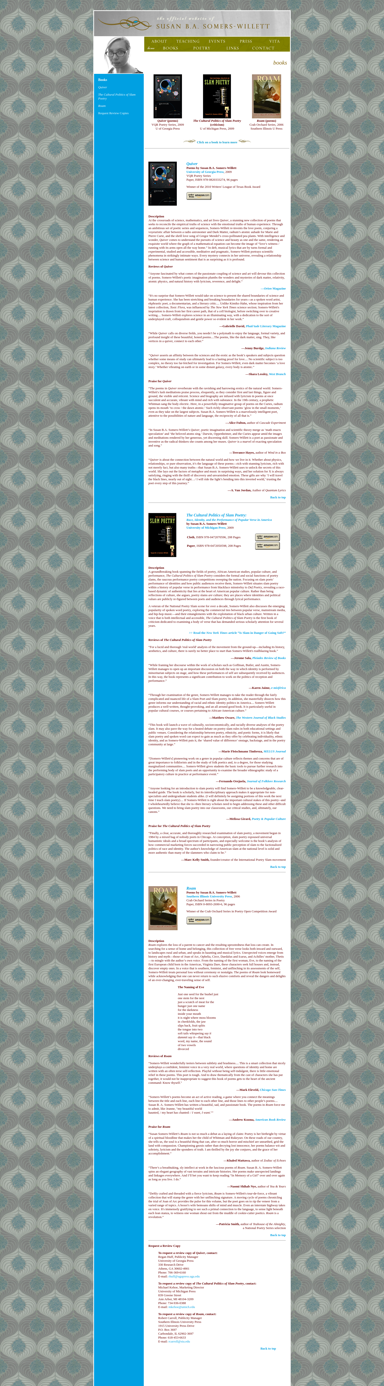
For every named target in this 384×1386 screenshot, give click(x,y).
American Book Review (270, 1119)
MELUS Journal (275, 751)
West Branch (277, 374)
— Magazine (273, 288)
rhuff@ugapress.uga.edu (184, 1276)
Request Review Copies (113, 113)
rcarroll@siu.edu (179, 1341)
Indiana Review (275, 348)
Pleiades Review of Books (269, 658)
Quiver (191, 164)
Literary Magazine (266, 326)
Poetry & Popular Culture (269, 819)
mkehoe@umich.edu (181, 1307)
